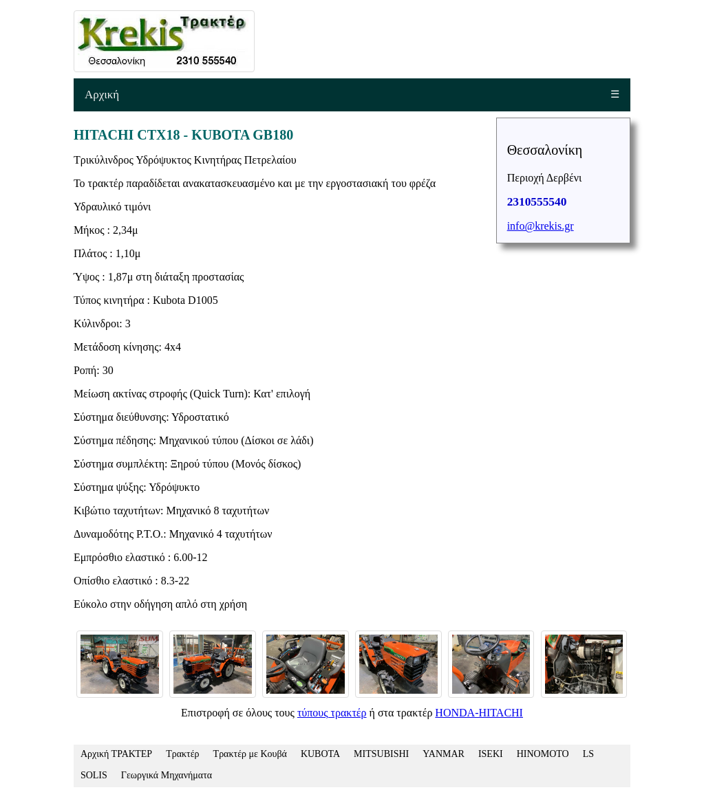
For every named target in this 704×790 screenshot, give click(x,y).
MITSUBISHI (381, 754)
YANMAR (444, 754)
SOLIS (94, 775)
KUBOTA (320, 754)
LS (588, 754)
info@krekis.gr (540, 226)
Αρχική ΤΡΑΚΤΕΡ (116, 754)
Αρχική (102, 94)
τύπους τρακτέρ (332, 712)
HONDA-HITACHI (479, 712)
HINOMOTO (543, 754)
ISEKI (490, 754)
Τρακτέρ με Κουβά (250, 754)
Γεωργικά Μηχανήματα (166, 775)
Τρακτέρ (182, 754)
